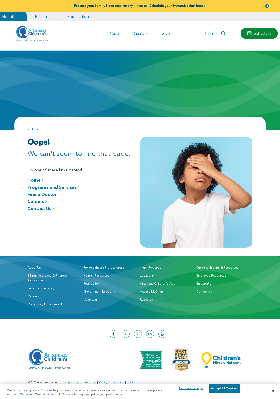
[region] (140, 391)
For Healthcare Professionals (104, 267)
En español (204, 283)
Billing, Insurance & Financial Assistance (48, 277)
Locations (147, 275)
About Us (34, 267)
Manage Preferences (111, 381)
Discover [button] (140, 33)
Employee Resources (211, 275)
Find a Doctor (43, 194)
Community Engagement (45, 304)
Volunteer (90, 299)
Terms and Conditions (35, 394)
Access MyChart (151, 291)
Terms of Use (88, 381)
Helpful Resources (96, 275)
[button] (267, 5)
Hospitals (11, 16)
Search (211, 33)
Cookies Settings (191, 390)
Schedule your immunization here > (177, 6)
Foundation (78, 16)
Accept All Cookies (224, 390)
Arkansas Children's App (157, 283)
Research (43, 16)
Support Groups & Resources (217, 267)
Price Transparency (41, 288)
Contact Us (41, 208)
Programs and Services (53, 187)
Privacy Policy (70, 381)
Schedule (262, 33)
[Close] (273, 391)
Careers (37, 201)
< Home (34, 129)
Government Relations (99, 291)
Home (35, 180)
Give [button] (166, 33)
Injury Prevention (151, 267)
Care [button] (114, 33)
